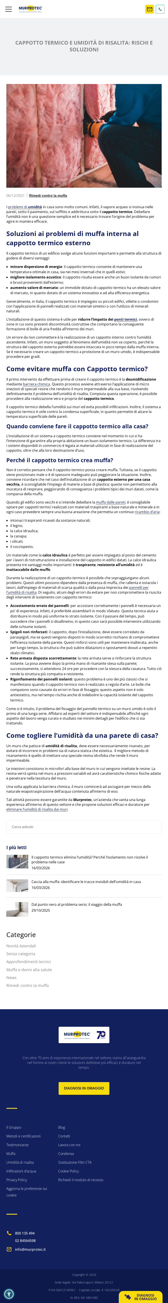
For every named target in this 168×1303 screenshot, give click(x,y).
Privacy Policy (16, 1179)
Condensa (66, 1153)
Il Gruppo (13, 1127)
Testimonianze (17, 1144)
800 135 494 (25, 1233)
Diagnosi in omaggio (84, 1088)
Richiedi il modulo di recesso (80, 1179)
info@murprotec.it (30, 1249)
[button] (9, 1294)
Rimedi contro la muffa (48, 196)
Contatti (64, 1136)
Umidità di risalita (20, 1162)
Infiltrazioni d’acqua (21, 1171)
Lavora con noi (69, 1144)
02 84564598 (25, 1240)
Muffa (10, 1153)
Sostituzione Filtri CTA (75, 1162)
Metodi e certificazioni (23, 1136)
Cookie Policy (68, 1171)
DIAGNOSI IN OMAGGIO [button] (140, 1297)
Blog (61, 1127)
